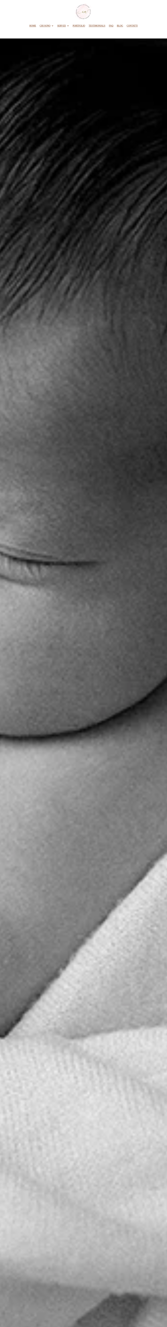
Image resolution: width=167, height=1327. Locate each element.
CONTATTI (132, 25)
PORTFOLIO (79, 25)
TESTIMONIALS (97, 25)
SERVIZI (61, 25)
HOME (32, 25)
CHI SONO (45, 25)
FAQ (111, 25)
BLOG (120, 25)
